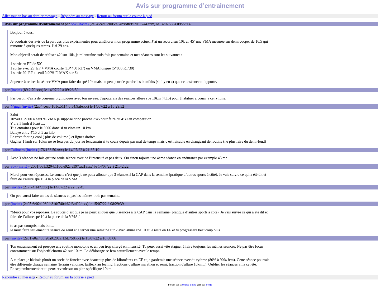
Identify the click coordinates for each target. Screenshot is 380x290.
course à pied (189, 284)
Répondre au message (76, 16)
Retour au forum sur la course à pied (124, 16)
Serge (209, 284)
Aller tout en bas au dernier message (29, 16)
